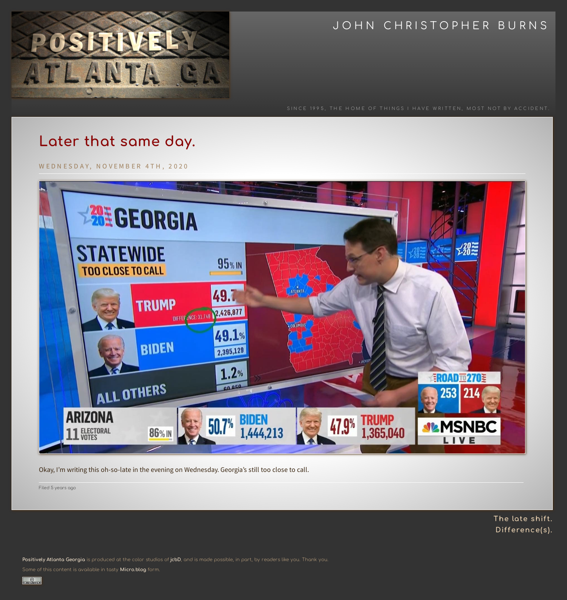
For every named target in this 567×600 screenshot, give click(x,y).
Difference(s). (524, 530)
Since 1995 (306, 108)
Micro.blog (133, 569)
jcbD (175, 559)
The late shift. (523, 519)
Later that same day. (117, 141)
